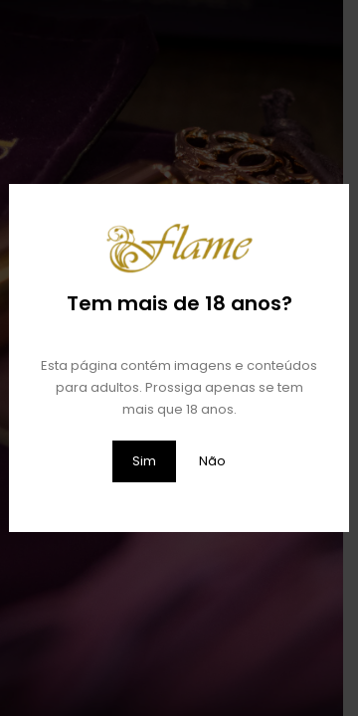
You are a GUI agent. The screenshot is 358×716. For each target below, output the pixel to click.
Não (212, 460)
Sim (144, 460)
